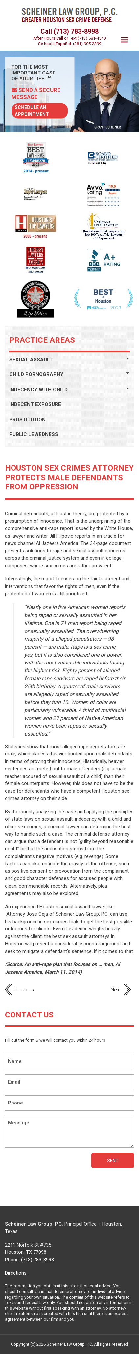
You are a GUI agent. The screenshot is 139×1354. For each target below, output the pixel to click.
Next (116, 990)
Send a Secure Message (36, 93)
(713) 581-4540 (92, 38)
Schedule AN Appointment (32, 111)
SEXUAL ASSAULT (31, 360)
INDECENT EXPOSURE (35, 404)
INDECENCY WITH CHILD (38, 390)
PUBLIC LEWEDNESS (33, 434)
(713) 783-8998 (76, 31)
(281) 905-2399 (87, 43)
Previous (24, 990)
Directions (16, 1273)
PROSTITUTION (27, 420)
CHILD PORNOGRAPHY (36, 374)
